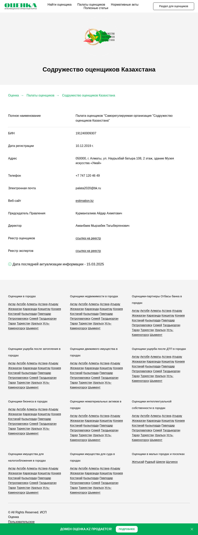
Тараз (12, 323)
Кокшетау (44, 308)
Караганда (30, 308)
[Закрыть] (192, 529)
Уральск (36, 323)
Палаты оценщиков (91, 4)
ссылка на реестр (88, 238)
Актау (12, 304)
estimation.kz (85, 200)
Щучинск (172, 461)
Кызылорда (29, 313)
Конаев (56, 308)
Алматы (32, 304)
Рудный (150, 461)
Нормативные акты (124, 4)
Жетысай (138, 461)
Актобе (21, 304)
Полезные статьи (96, 8)
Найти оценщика (60, 4)
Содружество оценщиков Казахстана (88, 95)
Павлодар (44, 313)
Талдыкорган (47, 318)
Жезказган (15, 308)
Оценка (13, 95)
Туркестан (23, 323)
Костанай (14, 313)
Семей (33, 318)
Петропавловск (18, 318)
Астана (43, 304)
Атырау (53, 304)
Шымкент (32, 328)
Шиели (160, 461)
